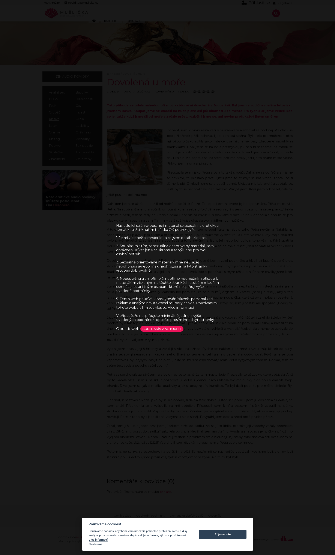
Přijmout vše (223, 534)
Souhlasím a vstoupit (165, 329)
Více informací (98, 539)
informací (185, 307)
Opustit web (128, 328)
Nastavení (95, 544)
